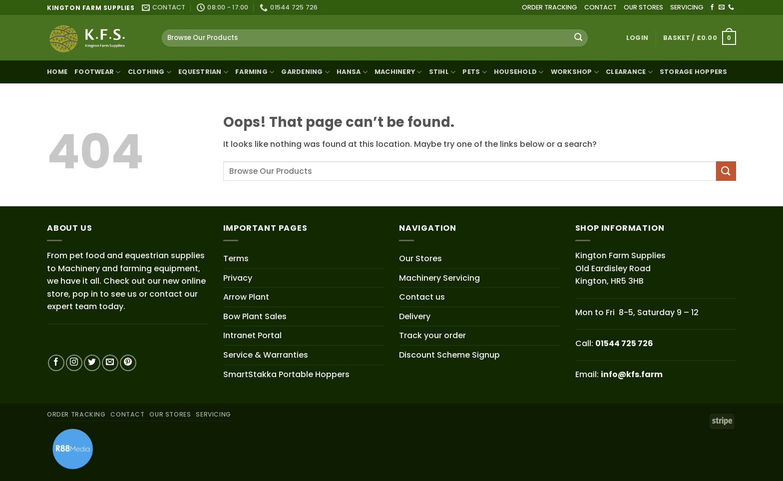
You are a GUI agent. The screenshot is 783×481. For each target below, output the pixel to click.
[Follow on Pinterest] (128, 363)
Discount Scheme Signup (449, 355)
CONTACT (600, 7)
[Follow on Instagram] (74, 363)
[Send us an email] (722, 7)
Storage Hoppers (694, 71)
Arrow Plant (246, 297)
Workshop (575, 72)
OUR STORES (643, 7)
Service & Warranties (265, 355)
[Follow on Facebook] (712, 7)
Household (519, 72)
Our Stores (420, 258)
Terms (236, 258)
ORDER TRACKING (549, 7)
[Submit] (578, 37)
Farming (254, 72)
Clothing (150, 72)
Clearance (629, 72)
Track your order (432, 335)
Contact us (422, 297)
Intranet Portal (252, 335)
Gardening (305, 72)
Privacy (237, 278)
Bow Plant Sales (255, 316)
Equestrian (203, 72)
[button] (637, 38)
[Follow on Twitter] (92, 363)
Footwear (97, 72)
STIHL (442, 72)
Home (57, 71)
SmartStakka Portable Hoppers (286, 374)
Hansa (352, 72)
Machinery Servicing (439, 278)
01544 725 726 (624, 343)
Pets (474, 72)
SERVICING (687, 7)
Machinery (398, 72)
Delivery (414, 316)
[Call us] (731, 7)
